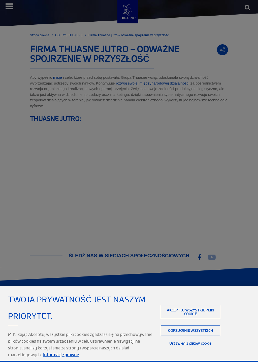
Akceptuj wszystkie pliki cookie (190, 311)
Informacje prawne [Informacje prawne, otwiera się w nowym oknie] (61, 355)
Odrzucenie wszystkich (190, 330)
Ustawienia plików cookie (190, 343)
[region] (129, 324)
